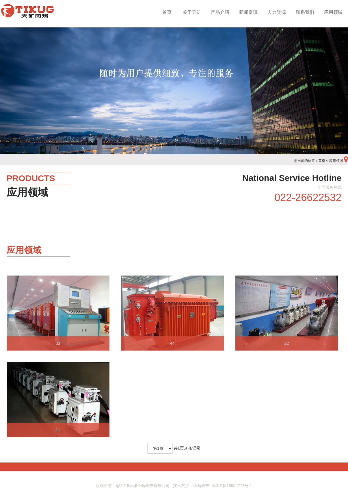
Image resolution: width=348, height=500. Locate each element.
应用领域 (333, 12)
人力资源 (276, 12)
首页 (167, 12)
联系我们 (305, 12)
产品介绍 (220, 12)
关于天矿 (192, 12)
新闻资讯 (248, 12)
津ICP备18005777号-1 (232, 485)
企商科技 (201, 485)
